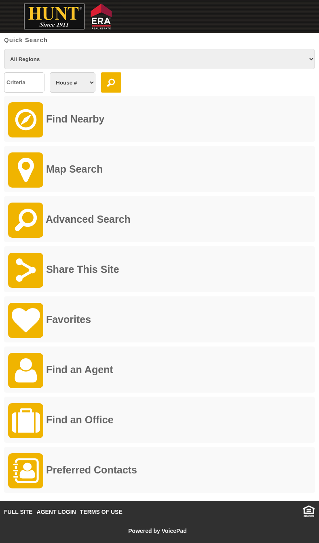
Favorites (49, 320)
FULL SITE (18, 512)
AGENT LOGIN (56, 512)
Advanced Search (69, 220)
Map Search (55, 170)
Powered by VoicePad (157, 531)
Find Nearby (56, 119)
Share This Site (63, 270)
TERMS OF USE (101, 512)
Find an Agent (60, 370)
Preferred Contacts (72, 470)
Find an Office (61, 420)
